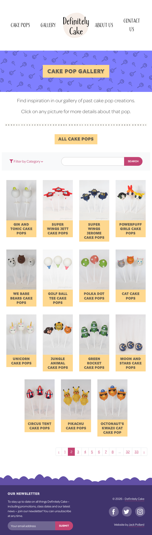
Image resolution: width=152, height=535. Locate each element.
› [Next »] (144, 451)
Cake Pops (20, 25)
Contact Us (132, 25)
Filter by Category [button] (25, 161)
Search (133, 161)
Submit (64, 526)
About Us (104, 25)
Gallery (48, 25)
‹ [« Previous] (58, 451)
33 (137, 451)
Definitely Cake (134, 498)
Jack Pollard (136, 524)
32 (128, 451)
